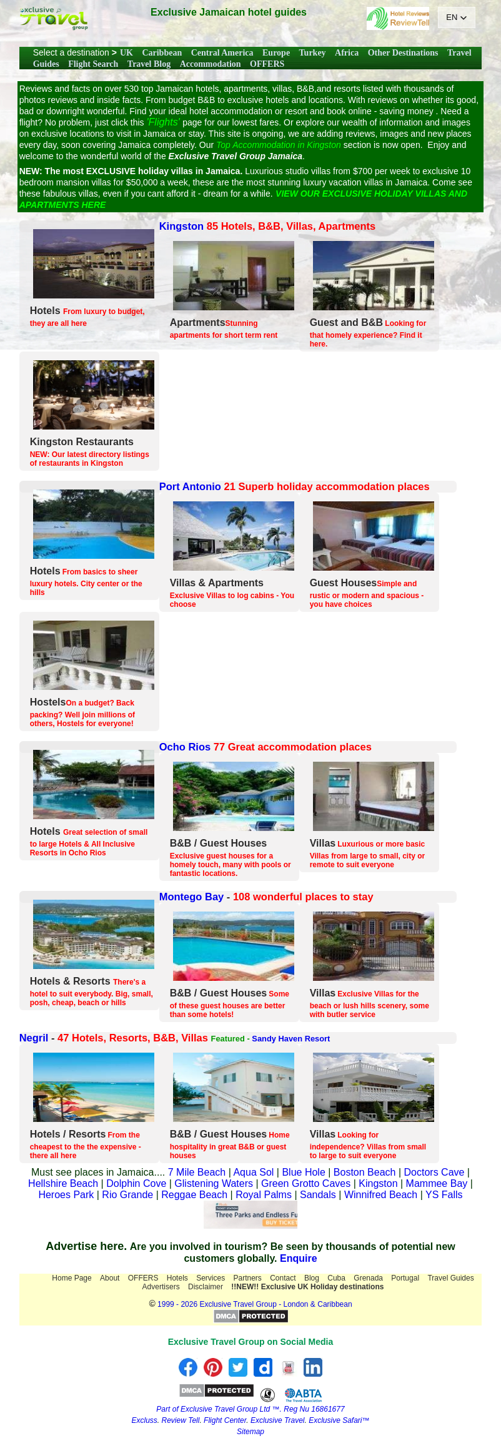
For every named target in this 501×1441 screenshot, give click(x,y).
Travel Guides (450, 1278)
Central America (222, 52)
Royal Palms (264, 1194)
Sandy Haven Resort (291, 1038)
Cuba (336, 1278)
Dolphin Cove (136, 1183)
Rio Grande (127, 1194)
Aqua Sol (254, 1172)
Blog (311, 1278)
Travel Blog (149, 64)
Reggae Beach (194, 1194)
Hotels (177, 1278)
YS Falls (444, 1194)
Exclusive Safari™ (339, 1420)
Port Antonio (190, 486)
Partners (248, 1278)
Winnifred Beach (380, 1194)
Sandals (318, 1194)
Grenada (368, 1278)
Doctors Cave (434, 1172)
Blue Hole (303, 1172)
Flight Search (93, 64)
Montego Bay (191, 896)
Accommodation (210, 64)
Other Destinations (403, 52)
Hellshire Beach (63, 1183)
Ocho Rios (185, 746)
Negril (34, 1037)
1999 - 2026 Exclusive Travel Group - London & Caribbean (254, 1304)
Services (210, 1278)
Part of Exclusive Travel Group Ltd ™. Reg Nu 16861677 (250, 1409)
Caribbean (162, 52)
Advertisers (161, 1286)
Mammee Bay (437, 1183)
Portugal (405, 1278)
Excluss (144, 1420)
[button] (456, 17)
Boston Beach (365, 1172)
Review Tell (180, 1420)
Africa (347, 52)
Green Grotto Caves (305, 1183)
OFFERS (267, 64)
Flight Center (225, 1420)
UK (126, 52)
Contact (282, 1278)
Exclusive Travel (277, 1420)
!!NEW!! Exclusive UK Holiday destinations (307, 1286)
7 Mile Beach (197, 1172)
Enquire (298, 1258)
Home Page (71, 1278)
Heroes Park (66, 1194)
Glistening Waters (213, 1183)
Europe (276, 52)
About (109, 1278)
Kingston (181, 226)
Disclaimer (205, 1286)
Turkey (312, 52)
